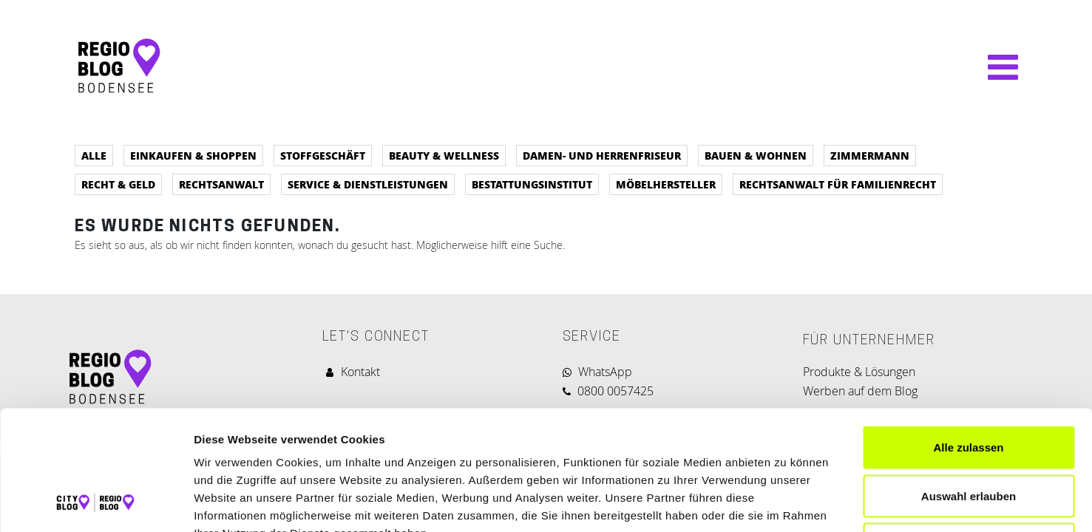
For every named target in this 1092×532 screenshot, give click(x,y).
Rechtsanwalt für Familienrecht (837, 184)
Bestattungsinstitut (532, 184)
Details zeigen (786, 503)
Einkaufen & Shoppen (193, 155)
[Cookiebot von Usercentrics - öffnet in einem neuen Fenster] (95, 503)
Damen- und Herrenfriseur (602, 155)
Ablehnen (968, 435)
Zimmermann (869, 155)
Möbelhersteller (666, 184)
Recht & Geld (118, 184)
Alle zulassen (968, 338)
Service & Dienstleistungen (368, 184)
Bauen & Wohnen (756, 155)
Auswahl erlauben (968, 387)
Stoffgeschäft (322, 155)
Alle (93, 155)
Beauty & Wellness (444, 155)
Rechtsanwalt (221, 184)
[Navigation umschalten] (995, 67)
